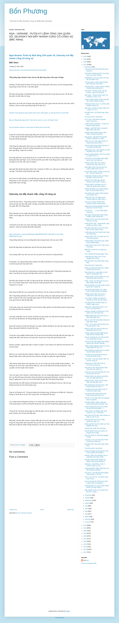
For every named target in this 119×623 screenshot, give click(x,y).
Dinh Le (18, 445)
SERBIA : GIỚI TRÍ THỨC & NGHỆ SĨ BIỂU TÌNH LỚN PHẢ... (96, 129)
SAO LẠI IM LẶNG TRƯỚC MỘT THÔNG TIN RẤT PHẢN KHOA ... (96, 202)
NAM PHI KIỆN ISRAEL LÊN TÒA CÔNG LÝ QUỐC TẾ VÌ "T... (97, 155)
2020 (85, 531)
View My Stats (59, 617)
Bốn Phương (28, 11)
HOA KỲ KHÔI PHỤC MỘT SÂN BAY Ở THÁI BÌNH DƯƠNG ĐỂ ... (97, 146)
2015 (85, 544)
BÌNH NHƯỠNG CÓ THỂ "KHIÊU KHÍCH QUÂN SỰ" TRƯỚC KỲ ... (97, 286)
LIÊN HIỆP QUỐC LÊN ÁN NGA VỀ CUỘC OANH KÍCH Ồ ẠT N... (96, 168)
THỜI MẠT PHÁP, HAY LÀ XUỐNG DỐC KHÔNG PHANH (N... (97, 104)
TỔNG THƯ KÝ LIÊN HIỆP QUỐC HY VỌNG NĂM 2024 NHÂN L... (96, 142)
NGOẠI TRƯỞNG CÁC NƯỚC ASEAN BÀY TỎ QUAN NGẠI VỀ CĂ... (96, 189)
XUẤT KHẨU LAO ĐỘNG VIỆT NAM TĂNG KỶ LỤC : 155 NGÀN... (96, 411)
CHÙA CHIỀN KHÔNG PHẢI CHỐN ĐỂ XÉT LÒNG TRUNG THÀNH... (97, 100)
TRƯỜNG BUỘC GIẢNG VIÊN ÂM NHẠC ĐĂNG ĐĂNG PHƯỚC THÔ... (97, 403)
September (88, 500)
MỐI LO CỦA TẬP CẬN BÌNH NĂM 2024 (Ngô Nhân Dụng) (97, 320)
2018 (85, 536)
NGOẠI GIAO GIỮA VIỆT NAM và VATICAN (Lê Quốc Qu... (95, 364)
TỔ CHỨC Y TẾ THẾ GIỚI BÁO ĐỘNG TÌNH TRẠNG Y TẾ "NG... (96, 473)
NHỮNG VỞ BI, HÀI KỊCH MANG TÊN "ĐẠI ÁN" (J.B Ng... (96, 220)
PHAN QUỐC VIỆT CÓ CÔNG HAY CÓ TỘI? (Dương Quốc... (97, 237)
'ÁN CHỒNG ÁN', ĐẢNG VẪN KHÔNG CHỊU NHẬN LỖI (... (96, 194)
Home (42, 509)
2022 (85, 525)
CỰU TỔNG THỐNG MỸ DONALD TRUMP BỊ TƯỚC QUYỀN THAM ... (96, 299)
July (86, 506)
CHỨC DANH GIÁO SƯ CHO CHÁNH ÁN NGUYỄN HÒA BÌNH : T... (96, 407)
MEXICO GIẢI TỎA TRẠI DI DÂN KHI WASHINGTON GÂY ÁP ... (96, 329)
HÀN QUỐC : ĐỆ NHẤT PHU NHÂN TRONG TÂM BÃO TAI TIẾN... (96, 137)
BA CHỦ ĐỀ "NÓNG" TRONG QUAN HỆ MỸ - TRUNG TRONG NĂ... (97, 172)
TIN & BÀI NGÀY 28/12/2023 (93, 448)
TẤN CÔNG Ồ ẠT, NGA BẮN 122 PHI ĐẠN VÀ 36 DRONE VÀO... (96, 273)
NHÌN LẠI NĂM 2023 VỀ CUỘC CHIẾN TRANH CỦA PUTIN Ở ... (97, 268)
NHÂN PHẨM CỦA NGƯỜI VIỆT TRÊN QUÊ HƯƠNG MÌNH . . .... (97, 241)
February (88, 519)
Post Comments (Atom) (25, 513)
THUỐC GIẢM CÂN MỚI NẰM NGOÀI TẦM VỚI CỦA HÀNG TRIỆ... (96, 333)
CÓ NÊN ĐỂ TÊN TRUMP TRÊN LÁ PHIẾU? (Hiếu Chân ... (96, 303)
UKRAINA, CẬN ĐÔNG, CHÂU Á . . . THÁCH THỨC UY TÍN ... (96, 465)
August (87, 503)
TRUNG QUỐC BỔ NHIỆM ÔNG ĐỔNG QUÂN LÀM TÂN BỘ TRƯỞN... (97, 342)
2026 (85, 56)
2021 (85, 528)
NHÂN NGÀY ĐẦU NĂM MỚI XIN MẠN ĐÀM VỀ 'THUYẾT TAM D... (97, 207)
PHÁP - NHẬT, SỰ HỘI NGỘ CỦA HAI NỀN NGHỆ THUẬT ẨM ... (96, 281)
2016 (85, 541)
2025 (85, 59)
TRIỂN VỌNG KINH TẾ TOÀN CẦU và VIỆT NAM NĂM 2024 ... (96, 316)
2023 (85, 64)
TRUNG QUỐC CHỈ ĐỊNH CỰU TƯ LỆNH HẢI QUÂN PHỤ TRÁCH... (96, 185)
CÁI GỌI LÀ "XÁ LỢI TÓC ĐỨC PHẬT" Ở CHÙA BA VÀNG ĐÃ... (96, 440)
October (87, 498)
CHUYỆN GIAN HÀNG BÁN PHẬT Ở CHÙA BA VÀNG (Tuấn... (96, 355)
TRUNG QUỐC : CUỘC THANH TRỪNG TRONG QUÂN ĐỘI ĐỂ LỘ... (97, 87)
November (88, 495)
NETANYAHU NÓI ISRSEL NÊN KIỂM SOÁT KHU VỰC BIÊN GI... (96, 159)
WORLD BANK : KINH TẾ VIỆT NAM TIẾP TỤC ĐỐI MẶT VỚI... (96, 381)
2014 (85, 547)
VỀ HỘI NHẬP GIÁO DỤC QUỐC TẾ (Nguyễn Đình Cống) (96, 431)
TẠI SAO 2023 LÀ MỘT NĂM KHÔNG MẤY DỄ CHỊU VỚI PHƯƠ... (96, 83)
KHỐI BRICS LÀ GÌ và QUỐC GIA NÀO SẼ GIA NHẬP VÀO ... (97, 78)
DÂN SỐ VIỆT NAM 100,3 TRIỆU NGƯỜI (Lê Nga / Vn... (95, 420)
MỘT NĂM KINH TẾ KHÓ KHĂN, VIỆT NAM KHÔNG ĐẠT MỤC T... (96, 385)
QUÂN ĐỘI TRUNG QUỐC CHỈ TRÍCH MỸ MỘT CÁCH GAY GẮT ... (96, 176)
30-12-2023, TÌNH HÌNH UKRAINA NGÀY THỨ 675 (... (95, 120)
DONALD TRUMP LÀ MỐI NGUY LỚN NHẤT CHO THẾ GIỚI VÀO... (96, 312)
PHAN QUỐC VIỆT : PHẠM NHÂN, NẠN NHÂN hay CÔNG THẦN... (97, 224)
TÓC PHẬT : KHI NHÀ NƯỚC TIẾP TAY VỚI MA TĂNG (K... (97, 359)
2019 (85, 533)
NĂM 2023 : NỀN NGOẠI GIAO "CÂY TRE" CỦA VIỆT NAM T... (96, 307)
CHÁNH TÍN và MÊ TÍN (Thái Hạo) (95, 428)
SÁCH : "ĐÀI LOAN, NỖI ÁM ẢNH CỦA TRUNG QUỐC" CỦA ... (97, 325)
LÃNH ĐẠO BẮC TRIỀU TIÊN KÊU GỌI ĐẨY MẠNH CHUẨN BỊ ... (97, 469)
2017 (85, 539)
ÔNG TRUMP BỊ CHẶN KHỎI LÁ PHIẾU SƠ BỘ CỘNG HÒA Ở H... (97, 351)
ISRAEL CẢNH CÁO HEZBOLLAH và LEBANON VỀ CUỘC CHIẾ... (96, 456)
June (86, 508)
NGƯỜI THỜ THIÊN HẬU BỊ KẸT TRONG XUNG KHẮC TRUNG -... (96, 181)
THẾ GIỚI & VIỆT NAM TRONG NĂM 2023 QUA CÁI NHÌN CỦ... (96, 368)
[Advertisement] (59, 587)
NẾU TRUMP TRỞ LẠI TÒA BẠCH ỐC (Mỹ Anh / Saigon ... (96, 491)
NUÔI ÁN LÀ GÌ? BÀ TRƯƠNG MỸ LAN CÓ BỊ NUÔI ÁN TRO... (97, 372)
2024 (85, 62)
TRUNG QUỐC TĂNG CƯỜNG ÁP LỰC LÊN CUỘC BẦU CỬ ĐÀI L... (97, 277)
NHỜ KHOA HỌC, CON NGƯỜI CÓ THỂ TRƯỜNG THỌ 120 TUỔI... (97, 150)
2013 (85, 549)
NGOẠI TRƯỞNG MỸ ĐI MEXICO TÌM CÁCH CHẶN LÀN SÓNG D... (96, 452)
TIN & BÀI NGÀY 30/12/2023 (93, 117)
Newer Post (13, 509)
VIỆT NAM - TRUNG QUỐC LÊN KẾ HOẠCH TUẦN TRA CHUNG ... (96, 91)
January (87, 522)
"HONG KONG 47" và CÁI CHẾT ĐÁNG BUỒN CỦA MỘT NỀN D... (97, 486)
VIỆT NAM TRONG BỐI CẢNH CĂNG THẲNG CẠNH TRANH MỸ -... (96, 215)
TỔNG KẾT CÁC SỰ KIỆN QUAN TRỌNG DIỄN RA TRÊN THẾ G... (96, 198)
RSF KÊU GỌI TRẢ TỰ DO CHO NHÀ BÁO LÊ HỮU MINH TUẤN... (96, 228)
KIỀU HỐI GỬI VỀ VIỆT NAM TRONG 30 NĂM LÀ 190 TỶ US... (97, 416)
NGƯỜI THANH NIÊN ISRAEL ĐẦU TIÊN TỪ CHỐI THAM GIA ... (96, 133)
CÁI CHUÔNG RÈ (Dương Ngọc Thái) (96, 254)
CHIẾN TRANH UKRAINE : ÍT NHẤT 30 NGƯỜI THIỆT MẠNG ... (97, 124)
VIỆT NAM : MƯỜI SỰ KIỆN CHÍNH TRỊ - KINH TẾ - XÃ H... (97, 109)
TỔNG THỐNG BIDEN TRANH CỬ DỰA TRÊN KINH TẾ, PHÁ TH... (97, 346)
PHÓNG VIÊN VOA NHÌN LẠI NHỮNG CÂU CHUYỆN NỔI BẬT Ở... (96, 377)
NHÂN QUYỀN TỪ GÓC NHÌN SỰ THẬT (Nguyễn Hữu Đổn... (97, 424)
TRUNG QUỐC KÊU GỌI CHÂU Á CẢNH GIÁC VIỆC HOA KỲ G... (95, 294)
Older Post (70, 509)
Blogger (67, 611)
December (88, 67)
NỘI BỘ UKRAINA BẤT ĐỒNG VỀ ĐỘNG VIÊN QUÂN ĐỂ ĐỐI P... (95, 460)
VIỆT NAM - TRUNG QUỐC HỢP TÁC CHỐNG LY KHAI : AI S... (96, 96)
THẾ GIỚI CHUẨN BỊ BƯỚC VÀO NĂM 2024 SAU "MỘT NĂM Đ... (97, 74)
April (86, 514)
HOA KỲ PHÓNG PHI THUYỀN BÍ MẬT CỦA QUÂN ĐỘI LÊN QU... (97, 338)
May (86, 511)
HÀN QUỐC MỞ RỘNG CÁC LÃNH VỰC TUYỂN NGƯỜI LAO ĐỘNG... (96, 290)
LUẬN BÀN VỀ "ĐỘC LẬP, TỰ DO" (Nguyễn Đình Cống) (95, 257)
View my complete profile (88, 563)
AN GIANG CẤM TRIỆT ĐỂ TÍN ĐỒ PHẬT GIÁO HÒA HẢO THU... (95, 394)
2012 (85, 552)
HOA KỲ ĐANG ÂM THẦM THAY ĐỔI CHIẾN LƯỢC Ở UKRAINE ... (96, 482)
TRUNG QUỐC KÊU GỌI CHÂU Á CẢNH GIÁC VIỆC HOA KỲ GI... (95, 163)
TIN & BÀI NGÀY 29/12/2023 (93, 265)
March (87, 516)
